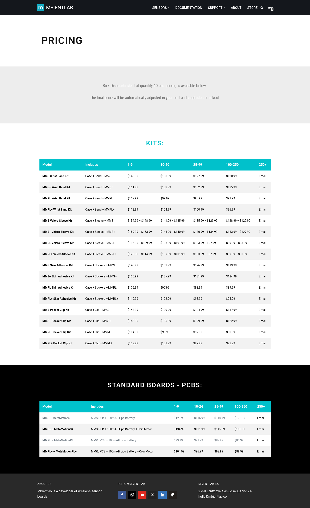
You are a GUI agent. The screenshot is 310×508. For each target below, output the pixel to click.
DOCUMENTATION (188, 8)
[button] (168, 7)
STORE (252, 8)
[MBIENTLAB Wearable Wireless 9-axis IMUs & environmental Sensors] (55, 8)
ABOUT (236, 8)
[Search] (262, 7)
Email (262, 176)
